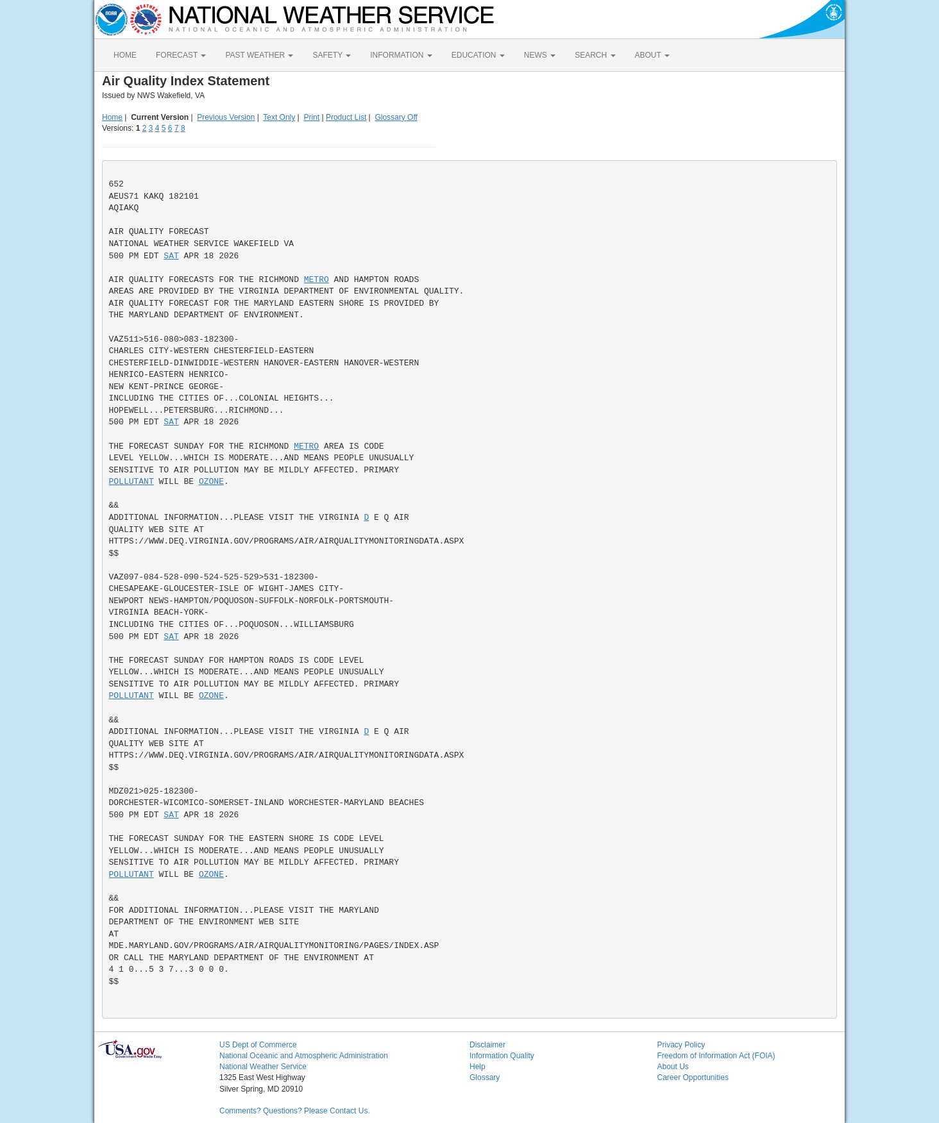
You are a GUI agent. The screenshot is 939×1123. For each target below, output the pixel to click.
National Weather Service (263, 1066)
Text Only (279, 117)
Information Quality (502, 1055)
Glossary (485, 1077)
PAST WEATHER (259, 55)
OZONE (211, 482)
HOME (125, 55)
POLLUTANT (131, 482)
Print (311, 117)
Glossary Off (396, 117)
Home (112, 117)
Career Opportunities (693, 1077)
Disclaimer (487, 1044)
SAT (171, 256)
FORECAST (181, 55)
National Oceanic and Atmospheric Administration (303, 1055)
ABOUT (652, 55)
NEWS (539, 55)
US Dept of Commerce (258, 1044)
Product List (346, 117)
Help (478, 1066)
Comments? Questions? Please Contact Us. (294, 1110)
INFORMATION (401, 55)
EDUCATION (478, 55)
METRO (316, 280)
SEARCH (595, 55)
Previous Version (226, 117)
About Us (673, 1066)
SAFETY (331, 55)
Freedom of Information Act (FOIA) (716, 1055)
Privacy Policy (681, 1044)
